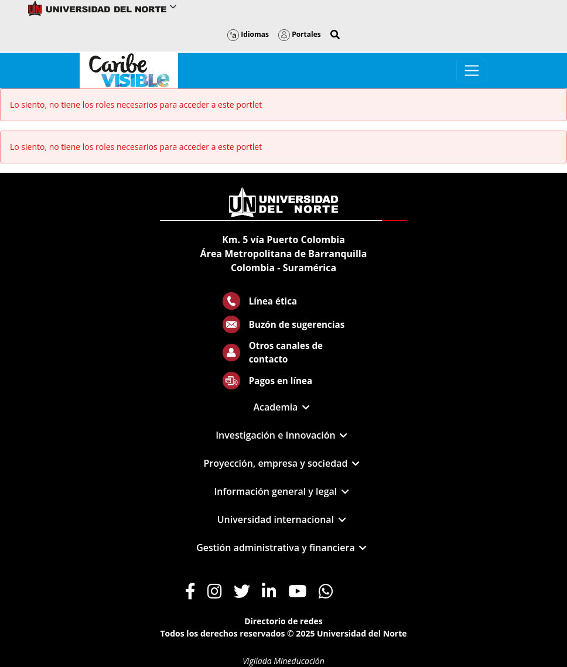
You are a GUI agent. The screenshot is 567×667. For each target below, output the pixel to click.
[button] (335, 34)
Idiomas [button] (248, 34)
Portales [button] (299, 34)
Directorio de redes (283, 621)
